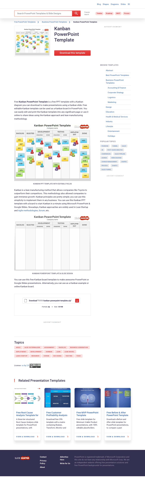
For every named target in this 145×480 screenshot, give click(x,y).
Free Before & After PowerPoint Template (117, 414)
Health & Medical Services (117, 117)
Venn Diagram (116, 158)
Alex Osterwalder (32, 347)
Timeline (99, 13)
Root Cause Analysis (115, 150)
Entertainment (114, 131)
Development (36, 352)
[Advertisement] (52, 78)
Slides (123, 4)
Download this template (72, 53)
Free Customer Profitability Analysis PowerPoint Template (57, 415)
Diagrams (115, 4)
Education (110, 112)
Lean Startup (21, 356)
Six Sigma (57, 356)
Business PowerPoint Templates (54, 22)
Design (109, 107)
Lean (58, 352)
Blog (99, 4)
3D (129, 4)
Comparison (106, 154)
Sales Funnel (106, 169)
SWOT (118, 13)
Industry (109, 121)
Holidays (111, 136)
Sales (124, 146)
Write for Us (65, 463)
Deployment (21, 352)
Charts (114, 165)
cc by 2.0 (25, 365)
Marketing (112, 102)
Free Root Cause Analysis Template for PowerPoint (27, 415)
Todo (78, 356)
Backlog (62, 347)
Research (35, 356)
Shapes (106, 4)
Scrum (42, 210)
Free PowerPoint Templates (25, 22)
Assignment (49, 347)
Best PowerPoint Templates (117, 75)
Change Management (109, 162)
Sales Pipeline (120, 154)
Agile (18, 347)
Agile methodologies (28, 210)
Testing (69, 356)
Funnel (115, 146)
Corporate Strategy (116, 92)
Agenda (104, 158)
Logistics (111, 97)
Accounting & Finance (117, 88)
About (42, 467)
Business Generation (79, 347)
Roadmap (109, 13)
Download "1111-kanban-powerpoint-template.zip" (51, 301)
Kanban (49, 352)
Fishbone (105, 146)
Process (126, 13)
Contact (43, 457)
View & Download (25, 437)
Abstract (109, 70)
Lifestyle (109, 126)
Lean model (69, 352)
